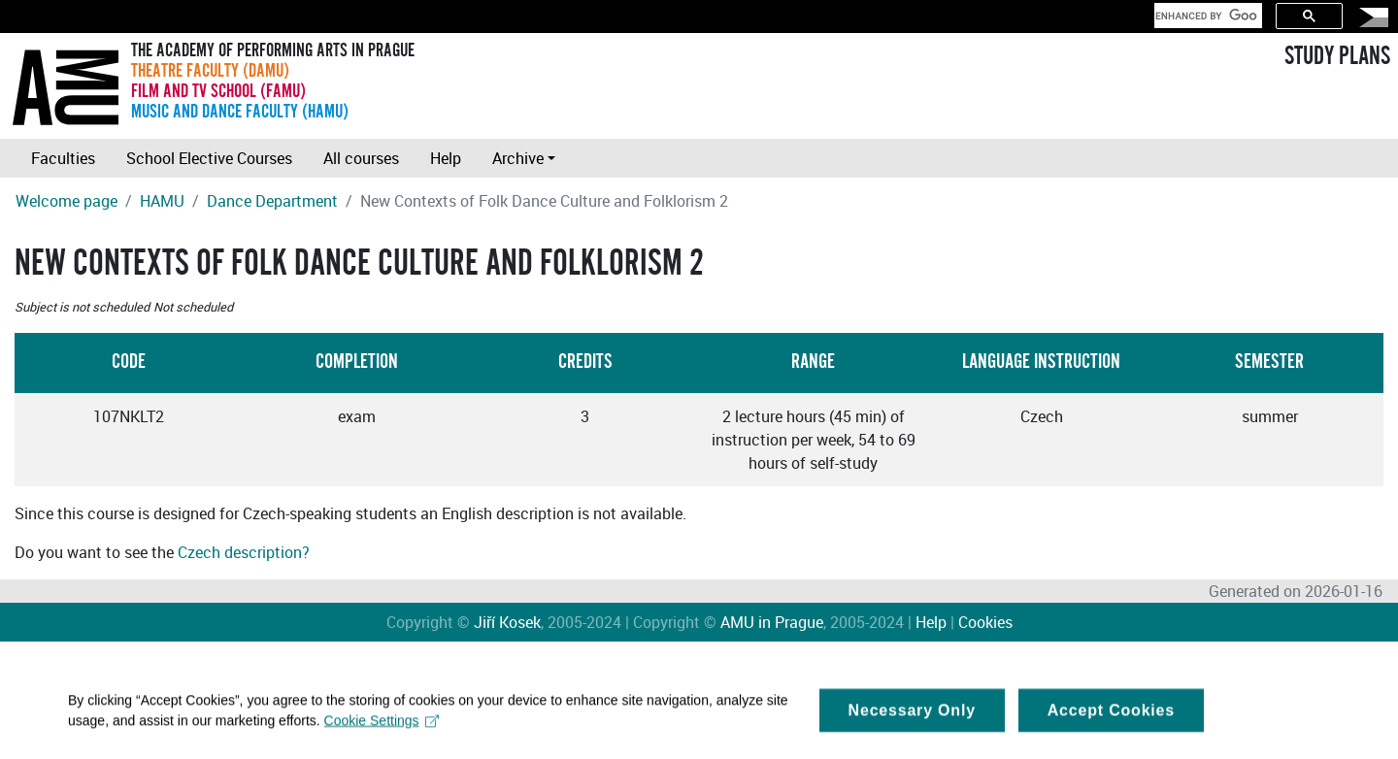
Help (445, 158)
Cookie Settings (382, 725)
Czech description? (244, 552)
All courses (361, 158)
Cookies (985, 622)
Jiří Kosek (507, 622)
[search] (1206, 15)
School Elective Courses (209, 158)
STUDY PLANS (1337, 56)
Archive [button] (518, 158)
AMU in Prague (771, 622)
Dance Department (272, 201)
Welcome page (66, 201)
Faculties (63, 158)
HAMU (162, 201)
